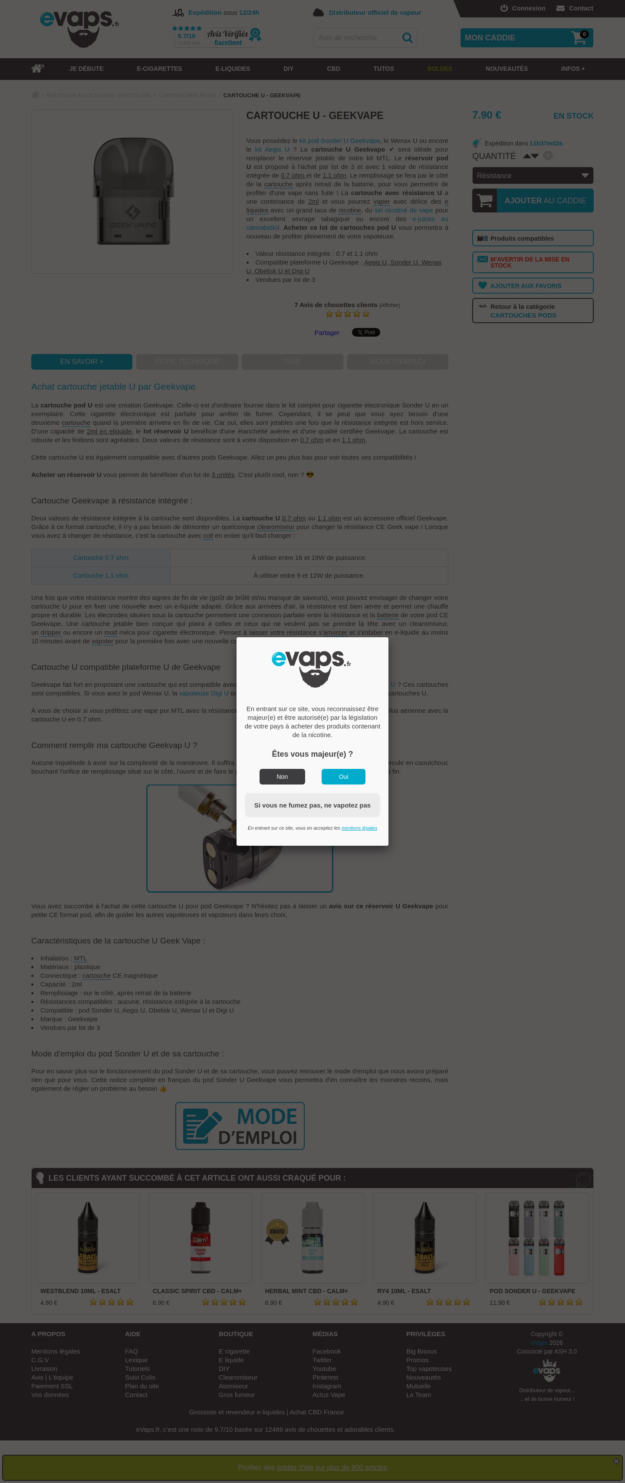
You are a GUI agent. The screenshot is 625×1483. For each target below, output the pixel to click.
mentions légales (360, 828)
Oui (344, 776)
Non (282, 776)
